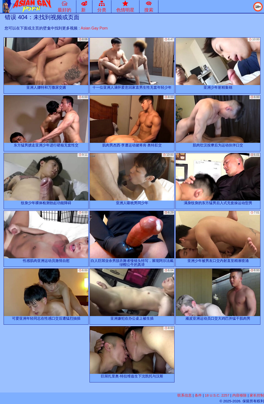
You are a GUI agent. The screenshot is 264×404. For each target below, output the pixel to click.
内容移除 (239, 395)
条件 (198, 395)
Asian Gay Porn (94, 28)
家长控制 (257, 395)
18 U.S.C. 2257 (217, 395)
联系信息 (184, 395)
